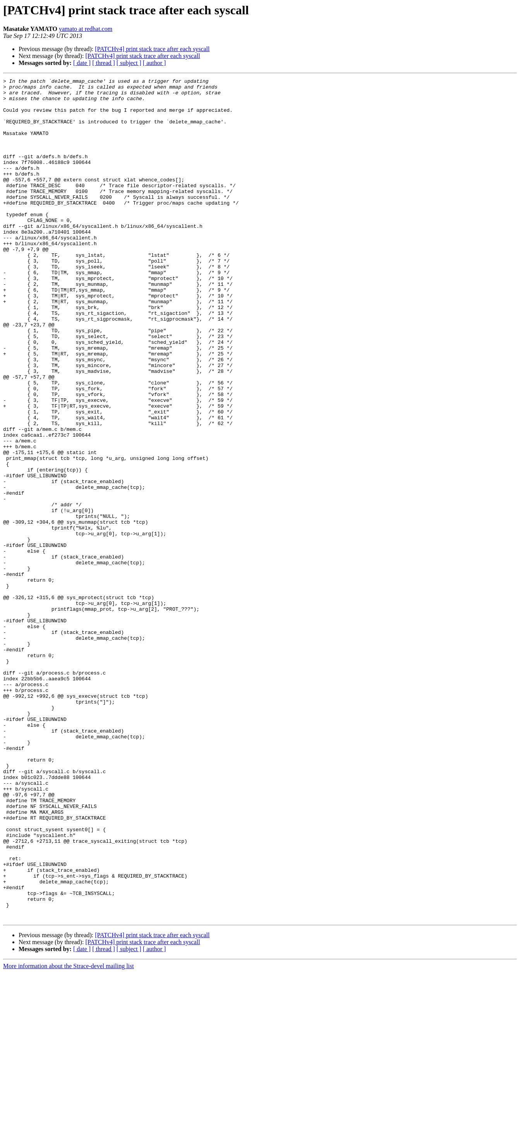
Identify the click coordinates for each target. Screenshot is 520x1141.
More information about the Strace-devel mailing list (68, 1134)
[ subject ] (129, 63)
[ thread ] (103, 63)
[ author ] (154, 63)
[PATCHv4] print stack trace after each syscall (152, 49)
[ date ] (82, 63)
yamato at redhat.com (85, 29)
